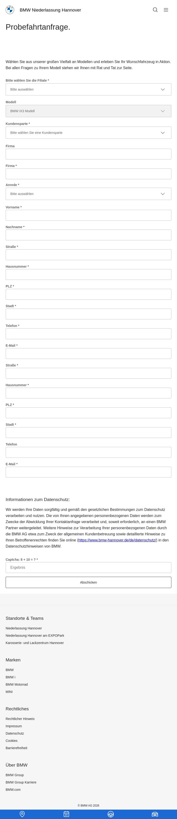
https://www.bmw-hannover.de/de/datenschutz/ (117, 540)
